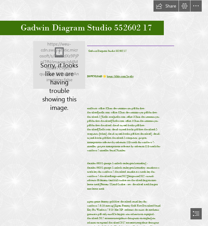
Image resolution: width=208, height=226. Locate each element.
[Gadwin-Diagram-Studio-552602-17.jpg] (59, 65)
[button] (166, 6)
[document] (104, 113)
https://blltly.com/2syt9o (120, 76)
